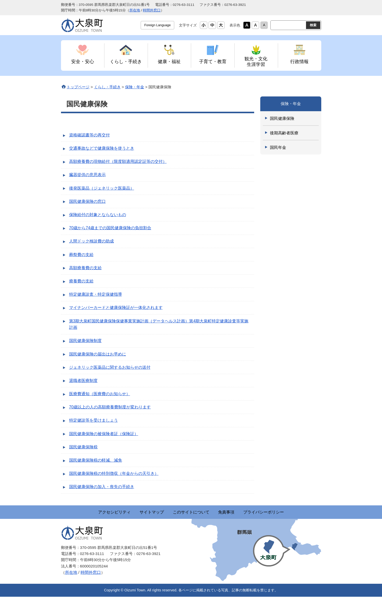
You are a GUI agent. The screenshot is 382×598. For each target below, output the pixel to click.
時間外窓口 (152, 10)
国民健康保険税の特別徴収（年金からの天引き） (114, 473)
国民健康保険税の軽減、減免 (95, 460)
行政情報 (299, 61)
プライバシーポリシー (286, 512)
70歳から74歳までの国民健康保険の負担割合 (110, 228)
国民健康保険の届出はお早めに (97, 354)
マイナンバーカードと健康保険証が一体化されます (116, 307)
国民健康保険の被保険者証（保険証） (103, 434)
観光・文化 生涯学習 (256, 61)
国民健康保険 (282, 118)
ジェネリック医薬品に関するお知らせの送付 (109, 367)
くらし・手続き (126, 61)
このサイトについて (191, 512)
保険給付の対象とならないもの (97, 214)
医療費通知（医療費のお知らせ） (99, 394)
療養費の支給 (81, 281)
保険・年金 (134, 87)
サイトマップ (140, 512)
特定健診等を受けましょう (93, 420)
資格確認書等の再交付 (89, 135)
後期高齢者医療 (284, 133)
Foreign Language (157, 25)
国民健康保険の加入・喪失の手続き (101, 487)
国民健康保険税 (83, 447)
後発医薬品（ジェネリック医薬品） (101, 188)
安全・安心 (82, 61)
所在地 (134, 10)
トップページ (78, 87)
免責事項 (238, 512)
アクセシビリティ (91, 512)
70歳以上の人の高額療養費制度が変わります (110, 407)
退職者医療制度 (83, 380)
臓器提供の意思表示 (87, 175)
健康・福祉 (169, 61)
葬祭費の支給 (81, 254)
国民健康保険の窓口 (87, 201)
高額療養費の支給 (85, 268)
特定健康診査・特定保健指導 (95, 294)
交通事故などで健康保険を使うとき (101, 148)
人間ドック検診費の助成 (91, 241)
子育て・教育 (212, 61)
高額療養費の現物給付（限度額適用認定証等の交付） (118, 161)
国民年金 (278, 147)
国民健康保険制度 (85, 340)
